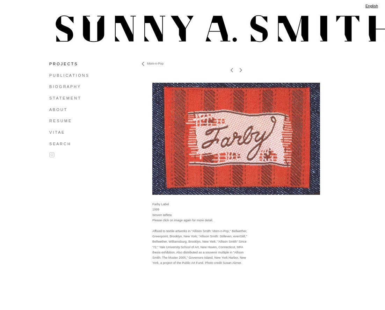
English (371, 6)
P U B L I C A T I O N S (68, 75)
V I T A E (56, 132)
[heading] (66, 29)
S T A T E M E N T (64, 98)
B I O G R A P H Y (64, 86)
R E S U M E (60, 121)
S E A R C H (59, 144)
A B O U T (57, 110)
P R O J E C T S (63, 64)
